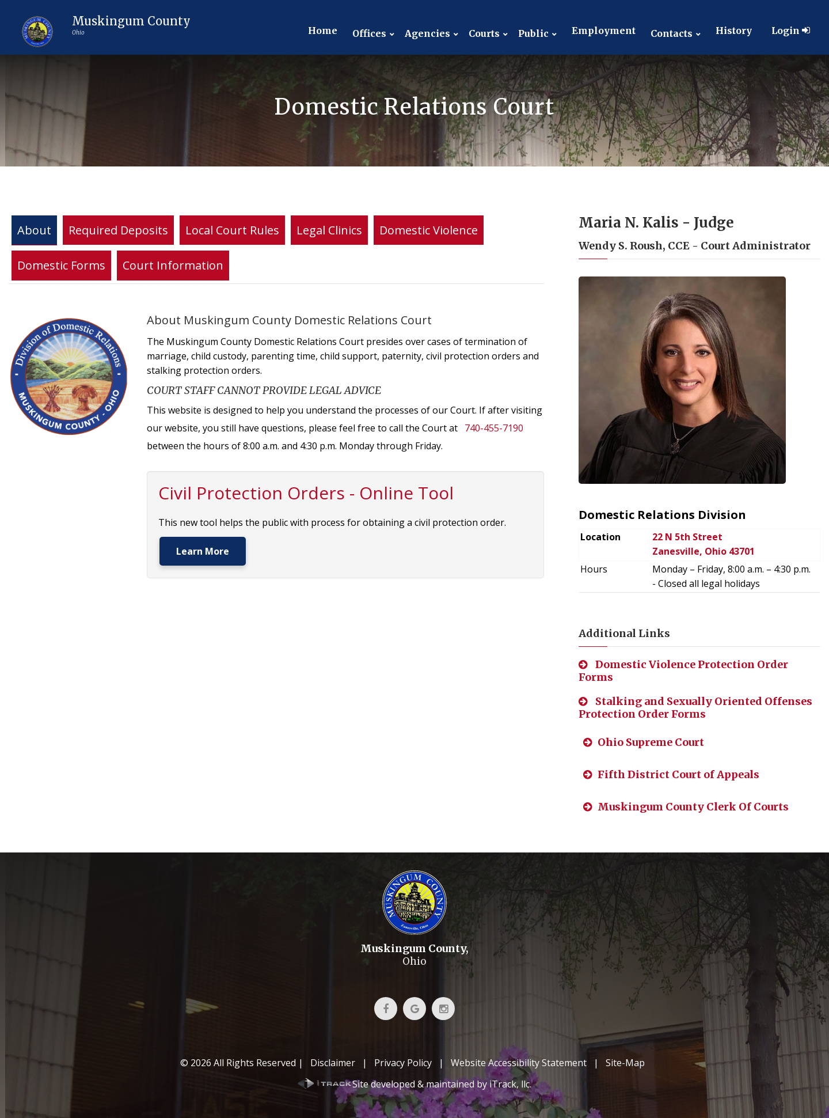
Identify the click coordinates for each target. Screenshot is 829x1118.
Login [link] (790, 30)
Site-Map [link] (625, 1062)
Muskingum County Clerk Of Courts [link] (686, 806)
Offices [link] (369, 33)
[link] (102, 32)
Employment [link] (604, 30)
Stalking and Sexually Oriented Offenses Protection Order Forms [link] (695, 708)
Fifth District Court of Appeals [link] (671, 774)
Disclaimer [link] (332, 1062)
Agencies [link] (427, 33)
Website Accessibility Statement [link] (519, 1062)
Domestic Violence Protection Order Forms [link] (683, 671)
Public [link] (533, 33)
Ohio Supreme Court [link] (643, 742)
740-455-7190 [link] (494, 428)
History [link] (734, 30)
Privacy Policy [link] (403, 1062)
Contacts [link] (672, 33)
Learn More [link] (202, 551)
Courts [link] (484, 33)
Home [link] (322, 30)
